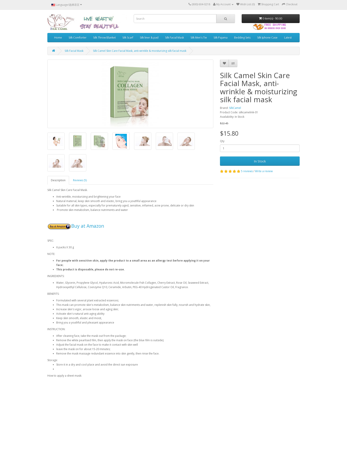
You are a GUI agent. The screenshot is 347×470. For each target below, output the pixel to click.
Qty (222, 141)
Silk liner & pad (149, 37)
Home (58, 37)
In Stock (260, 161)
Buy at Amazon (87, 226)
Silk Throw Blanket (104, 37)
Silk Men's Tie (199, 37)
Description (58, 180)
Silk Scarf (127, 37)
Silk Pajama (220, 37)
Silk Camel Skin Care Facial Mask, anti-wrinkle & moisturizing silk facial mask (139, 51)
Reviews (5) (80, 180)
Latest (288, 37)
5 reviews (247, 171)
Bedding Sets (242, 37)
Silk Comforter (78, 37)
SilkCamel (235, 108)
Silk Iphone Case (267, 37)
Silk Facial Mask (174, 37)
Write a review (264, 171)
